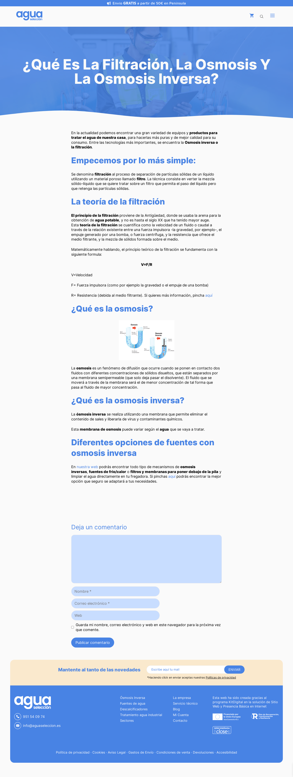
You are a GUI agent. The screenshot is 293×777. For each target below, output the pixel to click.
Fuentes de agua (132, 703)
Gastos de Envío (141, 752)
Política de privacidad (73, 752)
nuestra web (87, 467)
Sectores (127, 720)
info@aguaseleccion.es (42, 726)
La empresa (182, 698)
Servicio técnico (185, 703)
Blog (176, 709)
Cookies (98, 752)
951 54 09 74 (34, 717)
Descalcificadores (134, 709)
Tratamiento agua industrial (141, 715)
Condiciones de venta (173, 752)
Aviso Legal (117, 752)
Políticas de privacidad (221, 677)
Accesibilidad (226, 752)
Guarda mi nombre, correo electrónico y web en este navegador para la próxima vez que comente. (148, 627)
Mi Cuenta (181, 715)
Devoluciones (203, 752)
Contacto (180, 720)
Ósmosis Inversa (132, 698)
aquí (208, 295)
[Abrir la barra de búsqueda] (262, 15)
